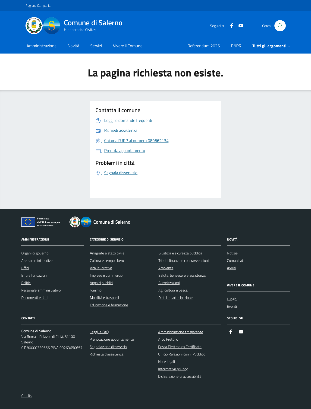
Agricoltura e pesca (173, 290)
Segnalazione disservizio (108, 346)
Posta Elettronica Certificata (179, 346)
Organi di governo (34, 253)
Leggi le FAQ (99, 332)
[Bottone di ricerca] (280, 25)
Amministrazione (42, 46)
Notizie (232, 253)
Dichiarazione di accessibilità (179, 376)
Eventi (232, 306)
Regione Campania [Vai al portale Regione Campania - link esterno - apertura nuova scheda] (37, 5)
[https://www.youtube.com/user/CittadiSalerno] (239, 26)
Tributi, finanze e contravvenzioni (183, 260)
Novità (73, 46)
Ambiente (165, 268)
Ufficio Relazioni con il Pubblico (181, 354)
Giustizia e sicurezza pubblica (180, 253)
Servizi (96, 46)
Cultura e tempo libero (107, 260)
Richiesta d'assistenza (106, 354)
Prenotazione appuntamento (112, 339)
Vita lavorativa (101, 268)
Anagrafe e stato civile (107, 253)
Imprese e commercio (106, 275)
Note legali (166, 361)
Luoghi (232, 299)
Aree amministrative (37, 260)
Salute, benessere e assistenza (182, 275)
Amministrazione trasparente (180, 332)
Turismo (95, 290)
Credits (26, 395)
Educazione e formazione (109, 305)
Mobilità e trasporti (104, 297)
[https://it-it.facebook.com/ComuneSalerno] (229, 26)
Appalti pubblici (101, 282)
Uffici (25, 268)
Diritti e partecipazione (175, 297)
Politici (26, 282)
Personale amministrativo (41, 290)
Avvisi (231, 268)
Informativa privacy (173, 369)
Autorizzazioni (169, 282)
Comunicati (235, 260)
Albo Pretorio (168, 339)
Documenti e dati (34, 297)
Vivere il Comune (127, 46)
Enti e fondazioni (34, 275)
